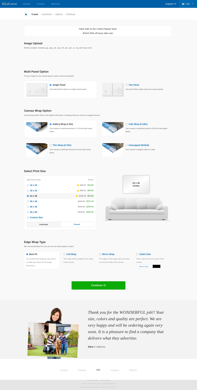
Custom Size (36, 217)
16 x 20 (33, 185)
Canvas (26, 3)
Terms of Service (92, 380)
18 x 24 (33, 190)
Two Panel (134, 85)
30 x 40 (33, 201)
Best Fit (33, 254)
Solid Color (145, 254)
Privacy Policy (105, 380)
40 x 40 (33, 207)
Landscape (43, 224)
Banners (55, 3)
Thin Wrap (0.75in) (62, 145)
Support (169, 3)
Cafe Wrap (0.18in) (138, 124)
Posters (41, 3)
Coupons (115, 370)
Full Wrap (71, 254)
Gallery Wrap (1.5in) (63, 124)
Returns (133, 370)
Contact (64, 370)
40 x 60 (33, 212)
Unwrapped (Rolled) (139, 145)
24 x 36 (33, 196)
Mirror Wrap (108, 254)
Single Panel (59, 85)
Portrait (77, 224)
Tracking (82, 370)
